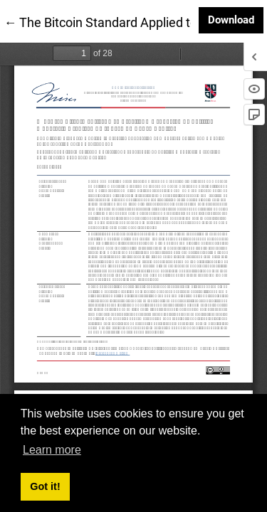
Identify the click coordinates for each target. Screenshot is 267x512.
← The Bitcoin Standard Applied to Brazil (117, 21)
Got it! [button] (45, 486)
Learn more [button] (52, 450)
